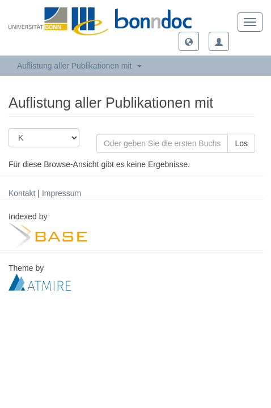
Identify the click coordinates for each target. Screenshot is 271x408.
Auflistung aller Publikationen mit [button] (79, 65)
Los (241, 143)
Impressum (61, 193)
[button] (189, 41)
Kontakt (22, 193)
